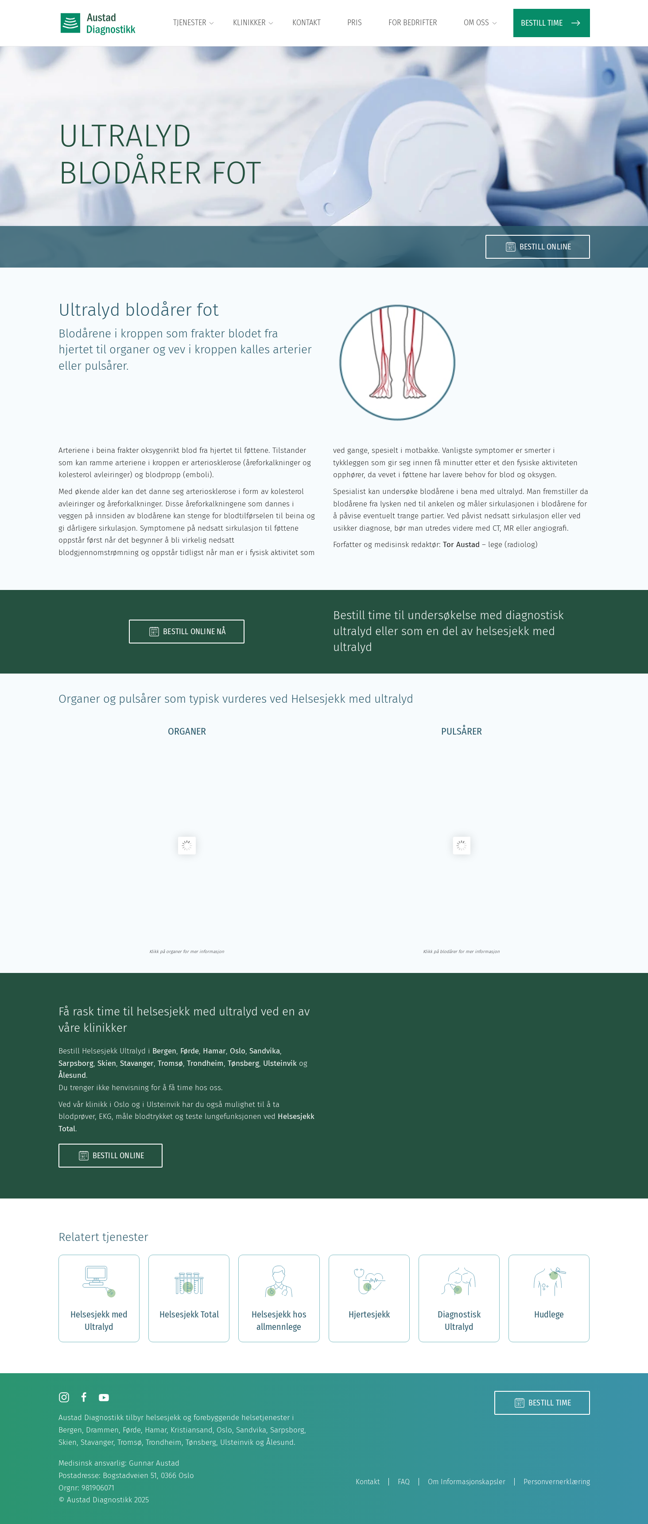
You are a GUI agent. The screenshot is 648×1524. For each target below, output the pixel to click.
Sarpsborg (75, 1063)
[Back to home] (98, 23)
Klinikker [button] (253, 23)
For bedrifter (412, 22)
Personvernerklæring (557, 1482)
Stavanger (137, 1063)
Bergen (164, 1051)
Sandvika (264, 1051)
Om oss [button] (481, 23)
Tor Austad (461, 544)
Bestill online (537, 246)
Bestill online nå (186, 631)
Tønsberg (243, 1063)
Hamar (214, 1051)
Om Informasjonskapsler (466, 1482)
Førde (189, 1051)
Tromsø (170, 1063)
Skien (106, 1063)
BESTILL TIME (551, 23)
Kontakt (306, 22)
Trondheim (205, 1063)
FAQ (404, 1482)
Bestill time (542, 1402)
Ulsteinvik (280, 1063)
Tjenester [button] (194, 23)
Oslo (237, 1051)
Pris (354, 22)
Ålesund (72, 1075)
